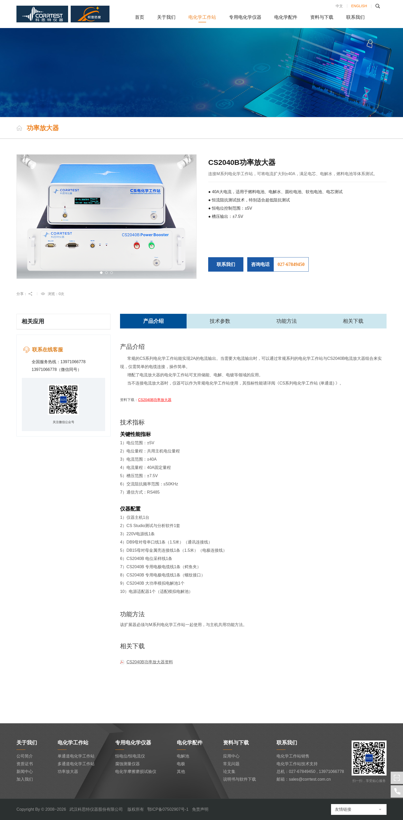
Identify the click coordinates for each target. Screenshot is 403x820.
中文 (339, 6)
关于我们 (166, 17)
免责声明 (200, 809)
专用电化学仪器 (245, 17)
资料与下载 (321, 17)
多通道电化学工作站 (76, 764)
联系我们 (355, 17)
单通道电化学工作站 (76, 756)
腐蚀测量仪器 (127, 764)
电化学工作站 (202, 17)
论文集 (229, 771)
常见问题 (231, 764)
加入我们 (24, 779)
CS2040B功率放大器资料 (149, 662)
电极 (181, 764)
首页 (139, 17)
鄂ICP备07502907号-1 (167, 809)
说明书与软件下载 (239, 779)
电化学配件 (285, 17)
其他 (181, 771)
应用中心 (231, 756)
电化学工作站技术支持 (297, 764)
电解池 (183, 756)
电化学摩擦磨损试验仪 (135, 771)
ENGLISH (359, 6)
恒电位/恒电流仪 (130, 756)
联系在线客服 (47, 349)
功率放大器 (68, 771)
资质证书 (24, 764)
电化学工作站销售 (293, 756)
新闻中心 (24, 771)
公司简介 (24, 756)
